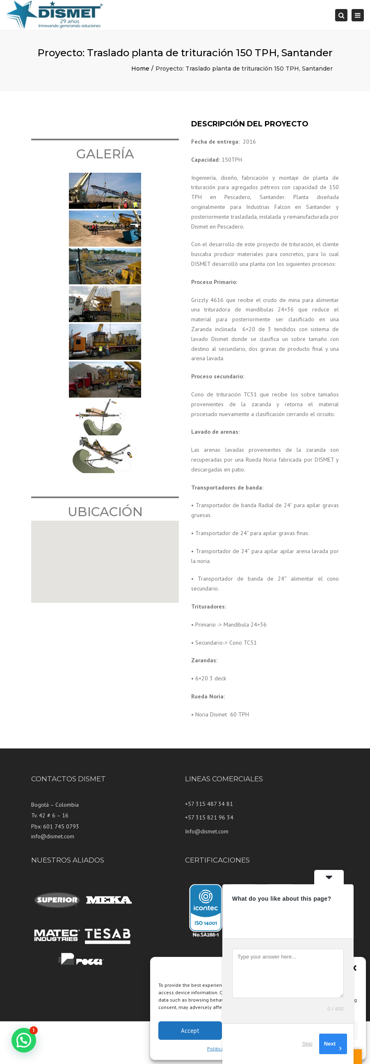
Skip (307, 1044)
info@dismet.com (52, 836)
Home (140, 68)
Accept (190, 1030)
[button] (353, 968)
